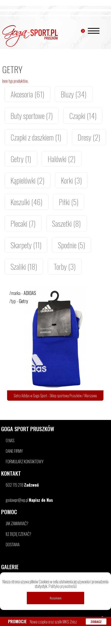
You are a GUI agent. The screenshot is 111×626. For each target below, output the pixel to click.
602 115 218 (22, 485)
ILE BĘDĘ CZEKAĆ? (18, 534)
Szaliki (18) (24, 266)
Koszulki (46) (26, 201)
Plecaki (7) (23, 223)
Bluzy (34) (73, 94)
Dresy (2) (89, 137)
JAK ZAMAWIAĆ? (17, 523)
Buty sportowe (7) (32, 115)
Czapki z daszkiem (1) (36, 137)
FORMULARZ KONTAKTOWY (25, 461)
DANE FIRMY (14, 451)
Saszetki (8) (66, 223)
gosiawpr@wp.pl (29, 500)
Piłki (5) (68, 201)
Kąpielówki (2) (27, 180)
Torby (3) (65, 266)
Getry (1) (21, 158)
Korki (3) (71, 180)
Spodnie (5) (71, 245)
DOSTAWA (12, 544)
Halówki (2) (61, 158)
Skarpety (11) (26, 245)
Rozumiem (55, 598)
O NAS (10, 440)
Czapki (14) (83, 115)
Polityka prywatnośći (63, 586)
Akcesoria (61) (27, 94)
